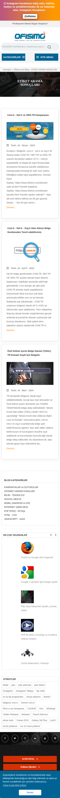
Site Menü (44, 57)
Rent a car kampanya (13, 708)
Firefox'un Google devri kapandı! (37, 557)
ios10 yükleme (10, 726)
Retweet (25, 714)
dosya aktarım (34, 697)
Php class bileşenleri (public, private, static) (39, 608)
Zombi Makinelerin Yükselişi (35, 663)
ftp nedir (41, 691)
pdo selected (24, 685)
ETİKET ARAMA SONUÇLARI (44, 69)
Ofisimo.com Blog (21, 69)
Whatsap (50, 708)
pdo (13, 685)
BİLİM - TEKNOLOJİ (14, 495)
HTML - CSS (10, 515)
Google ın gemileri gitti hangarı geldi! (39, 582)
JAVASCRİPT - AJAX (14, 519)
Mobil (5, 685)
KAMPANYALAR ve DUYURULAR (21, 487)
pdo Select (39, 685)
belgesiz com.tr (10, 702)
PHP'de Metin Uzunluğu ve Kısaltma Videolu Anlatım (39, 637)
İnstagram (8, 691)
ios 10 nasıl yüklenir (30, 726)
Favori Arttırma (40, 714)
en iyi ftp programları (13, 697)
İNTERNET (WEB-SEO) (16, 507)
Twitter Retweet (10, 714)
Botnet (47, 697)
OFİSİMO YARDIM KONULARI (19, 491)
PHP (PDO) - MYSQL (15, 511)
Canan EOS (23, 720)
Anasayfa (7, 69)
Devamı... (11, 207)
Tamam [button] (30, 792)
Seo (41, 708)
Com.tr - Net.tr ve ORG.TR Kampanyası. (28, 115)
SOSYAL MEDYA (12, 499)
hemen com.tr (28, 702)
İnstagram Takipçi (24, 691)
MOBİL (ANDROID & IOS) (17, 503)
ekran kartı (8, 720)
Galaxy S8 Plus (39, 720)
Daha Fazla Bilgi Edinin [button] (14, 785)
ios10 (53, 720)
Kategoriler (14, 57)
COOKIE (31, 708)
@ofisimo (30, 16)
